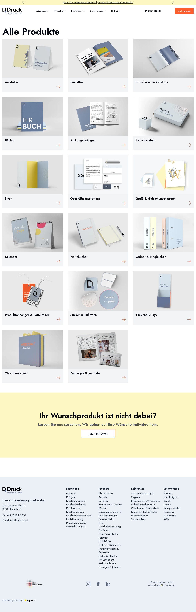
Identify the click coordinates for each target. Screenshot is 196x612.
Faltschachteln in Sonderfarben (139, 517)
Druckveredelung (75, 512)
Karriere (168, 504)
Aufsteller (103, 497)
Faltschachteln (106, 519)
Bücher (102, 508)
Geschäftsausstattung (110, 526)
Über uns (168, 493)
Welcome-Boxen (107, 563)
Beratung (70, 493)
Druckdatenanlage (75, 501)
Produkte (60, 11)
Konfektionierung (74, 519)
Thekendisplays (106, 559)
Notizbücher (105, 541)
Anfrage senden (172, 508)
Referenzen (78, 11)
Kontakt (167, 501)
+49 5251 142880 (152, 11)
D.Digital (70, 497)
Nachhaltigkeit (171, 497)
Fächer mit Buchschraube (144, 512)
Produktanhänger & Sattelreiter (109, 550)
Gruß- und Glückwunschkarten (109, 532)
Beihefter (103, 501)
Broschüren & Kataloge (111, 504)
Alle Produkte (106, 493)
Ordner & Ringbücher (110, 545)
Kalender (103, 537)
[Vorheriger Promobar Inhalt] (23, 2)
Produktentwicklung (76, 523)
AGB (166, 519)
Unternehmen (98, 11)
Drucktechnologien (76, 504)
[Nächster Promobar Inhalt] (172, 2)
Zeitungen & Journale (109, 567)
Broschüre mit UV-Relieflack (145, 501)
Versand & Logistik (76, 526)
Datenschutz (170, 515)
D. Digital (115, 11)
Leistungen (42, 11)
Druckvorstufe (73, 508)
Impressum (169, 512)
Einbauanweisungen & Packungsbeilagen (110, 513)
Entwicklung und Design (18, 600)
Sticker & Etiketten (108, 556)
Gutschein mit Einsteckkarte (145, 508)
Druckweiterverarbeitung (78, 515)
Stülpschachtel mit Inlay (143, 504)
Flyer (101, 523)
